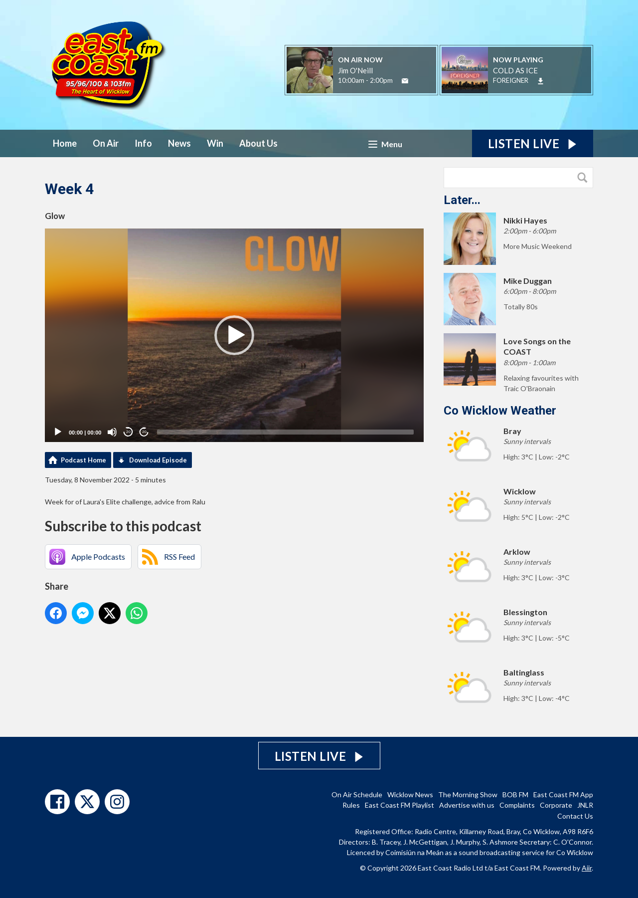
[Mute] (112, 432)
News (179, 143)
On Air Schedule (356, 794)
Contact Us (575, 816)
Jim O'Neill (355, 70)
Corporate (556, 805)
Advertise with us (466, 805)
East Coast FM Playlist (399, 805)
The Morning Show (467, 794)
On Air (106, 143)
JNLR (585, 805)
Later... (462, 200)
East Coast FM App (563, 794)
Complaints (517, 805)
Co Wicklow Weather (500, 411)
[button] (234, 335)
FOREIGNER (510, 80)
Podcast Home (83, 460)
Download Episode (158, 460)
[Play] (58, 432)
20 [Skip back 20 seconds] (128, 432)
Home (65, 143)
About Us (258, 143)
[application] (234, 335)
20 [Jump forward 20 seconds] (144, 432)
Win (215, 143)
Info (143, 143)
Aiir (587, 868)
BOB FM (515, 794)
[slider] (285, 432)
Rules (351, 805)
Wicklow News (410, 794)
